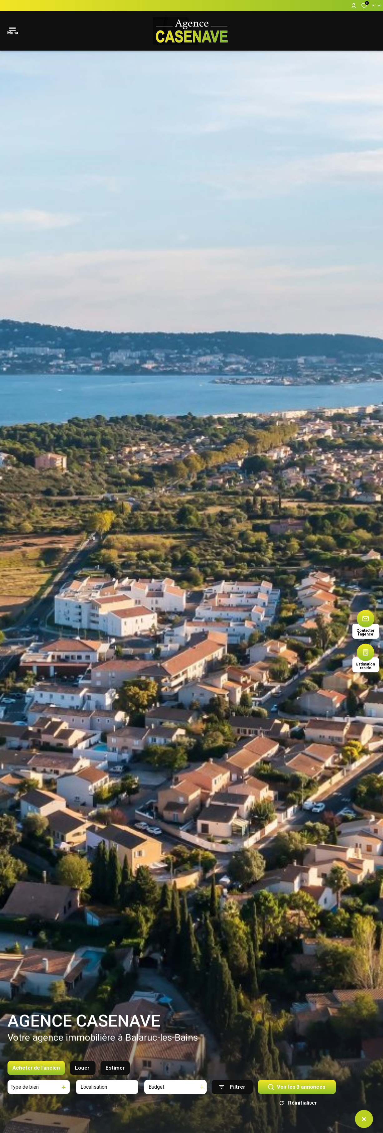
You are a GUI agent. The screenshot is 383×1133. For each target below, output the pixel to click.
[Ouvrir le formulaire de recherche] (232, 1088)
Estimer (115, 1069)
